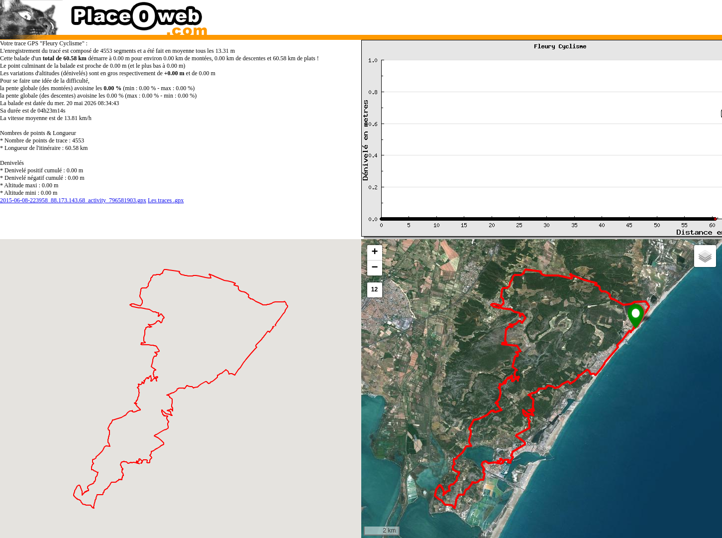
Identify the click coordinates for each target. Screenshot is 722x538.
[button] (635, 316)
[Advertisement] (531, 15)
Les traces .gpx (166, 200)
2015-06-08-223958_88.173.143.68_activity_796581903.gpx (73, 200)
